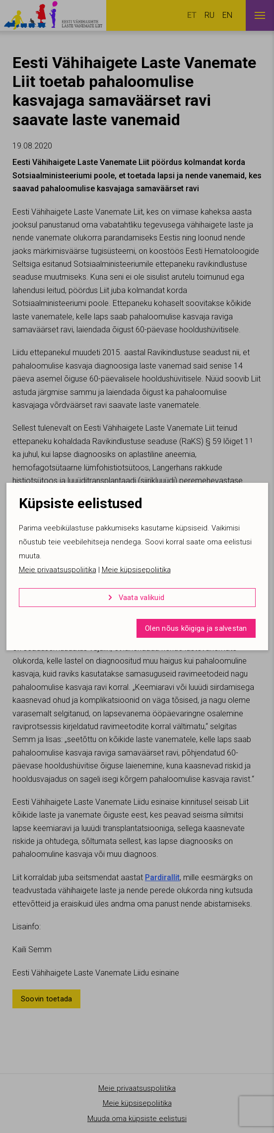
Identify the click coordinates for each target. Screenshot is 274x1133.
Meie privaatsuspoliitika (57, 569)
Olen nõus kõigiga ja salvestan (196, 628)
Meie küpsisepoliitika (136, 569)
